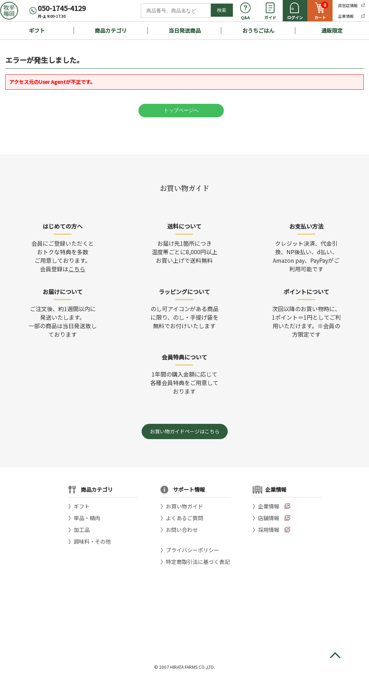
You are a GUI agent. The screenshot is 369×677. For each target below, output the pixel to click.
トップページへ (181, 110)
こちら (76, 269)
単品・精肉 (87, 518)
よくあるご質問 (184, 518)
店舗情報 (268, 518)
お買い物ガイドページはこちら (185, 431)
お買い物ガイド (184, 506)
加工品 (82, 529)
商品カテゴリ (111, 30)
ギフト (37, 30)
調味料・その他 (92, 541)
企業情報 (268, 506)
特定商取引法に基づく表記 (198, 561)
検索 (221, 10)
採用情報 (268, 529)
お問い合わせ (182, 529)
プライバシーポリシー (192, 550)
